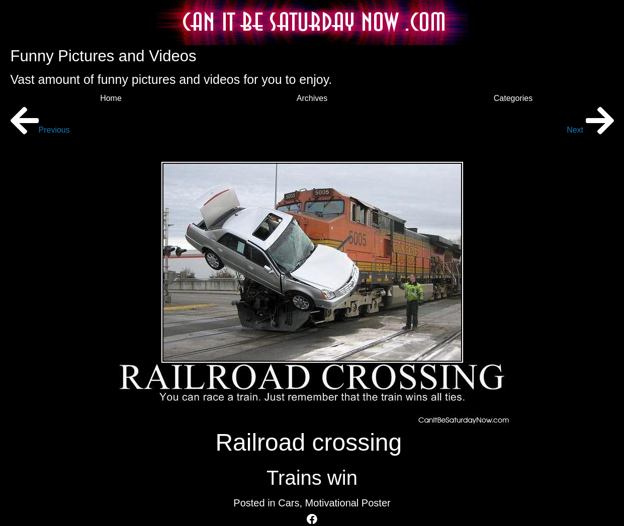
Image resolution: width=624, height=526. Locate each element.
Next (590, 130)
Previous (40, 130)
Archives (312, 98)
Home (111, 98)
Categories (513, 98)
